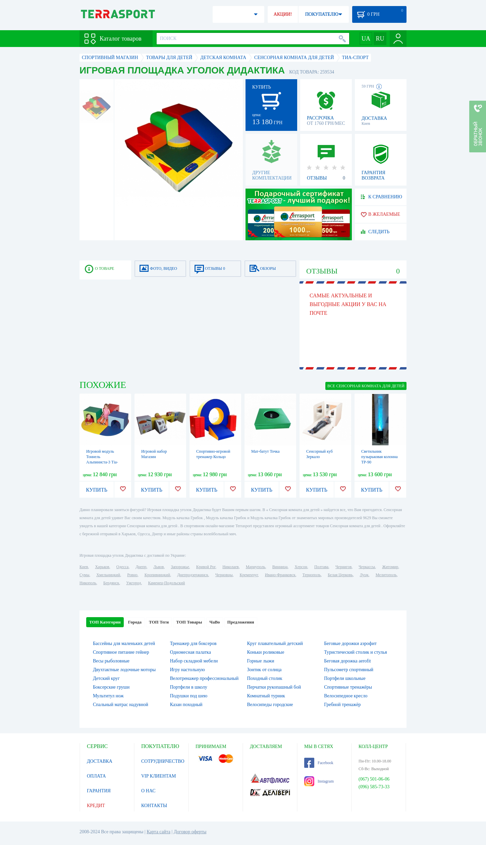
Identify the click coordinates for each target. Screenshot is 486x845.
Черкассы (367, 566)
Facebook (318, 763)
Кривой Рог (205, 566)
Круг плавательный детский (275, 643)
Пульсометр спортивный (348, 669)
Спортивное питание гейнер (121, 652)
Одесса (122, 566)
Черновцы (224, 575)
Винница (279, 566)
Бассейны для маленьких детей (124, 643)
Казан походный (186, 704)
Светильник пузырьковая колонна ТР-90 (379, 456)
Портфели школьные (344, 678)
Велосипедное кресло (345, 695)
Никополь (87, 583)
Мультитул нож (108, 695)
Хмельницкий (108, 575)
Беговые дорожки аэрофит (350, 643)
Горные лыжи (260, 660)
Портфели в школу (188, 687)
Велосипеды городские (270, 704)
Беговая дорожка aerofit (347, 660)
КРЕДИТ (96, 805)
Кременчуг (248, 575)
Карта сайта (158, 831)
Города (135, 622)
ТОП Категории (105, 622)
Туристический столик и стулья (355, 652)
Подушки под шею (189, 695)
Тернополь (312, 575)
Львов (159, 566)
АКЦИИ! (283, 14)
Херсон (300, 566)
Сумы (84, 575)
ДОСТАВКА (99, 761)
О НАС (148, 790)
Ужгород (133, 583)
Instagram (319, 781)
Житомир (390, 566)
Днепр (141, 566)
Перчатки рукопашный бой (274, 687)
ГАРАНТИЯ (99, 790)
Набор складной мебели (194, 660)
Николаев (230, 566)
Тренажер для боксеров (193, 643)
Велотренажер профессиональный (204, 678)
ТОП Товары (189, 622)
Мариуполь (255, 566)
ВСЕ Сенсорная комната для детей (365, 386)
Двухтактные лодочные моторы (124, 669)
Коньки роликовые (265, 652)
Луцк (364, 575)
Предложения (240, 622)
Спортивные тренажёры (348, 687)
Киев (83, 566)
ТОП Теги (159, 622)
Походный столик (264, 678)
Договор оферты (190, 831)
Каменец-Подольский (166, 583)
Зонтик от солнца (264, 669)
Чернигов (343, 566)
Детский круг (106, 678)
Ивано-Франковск (280, 575)
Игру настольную (187, 669)
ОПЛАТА (96, 776)
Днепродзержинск (192, 575)
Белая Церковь (340, 575)
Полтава (321, 566)
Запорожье (180, 566)
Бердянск (111, 583)
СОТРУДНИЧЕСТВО (162, 761)
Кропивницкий (157, 575)
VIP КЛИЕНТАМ (158, 776)
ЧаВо (214, 622)
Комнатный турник (266, 695)
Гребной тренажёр (342, 704)
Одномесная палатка (190, 652)
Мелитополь (386, 575)
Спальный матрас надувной (120, 704)
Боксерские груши (111, 687)
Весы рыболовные (111, 660)
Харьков (102, 566)
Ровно (132, 575)
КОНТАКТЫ (154, 805)
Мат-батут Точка (265, 451)
